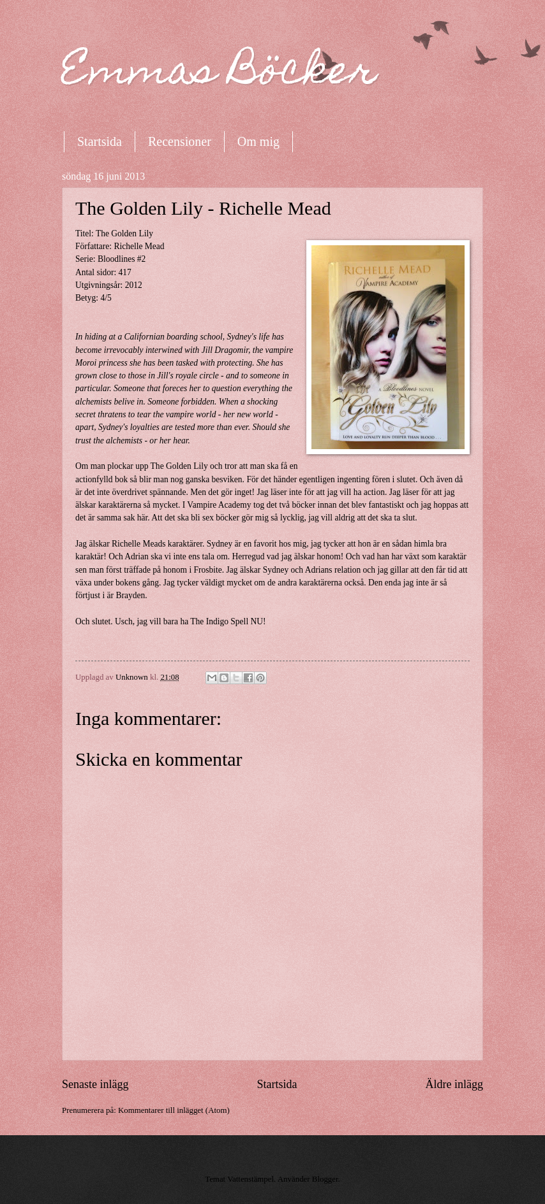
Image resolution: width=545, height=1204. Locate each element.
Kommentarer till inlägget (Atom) (174, 1110)
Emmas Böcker (219, 74)
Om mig (258, 141)
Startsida (99, 141)
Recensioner (179, 141)
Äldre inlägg (454, 1084)
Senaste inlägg (95, 1084)
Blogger (325, 1179)
